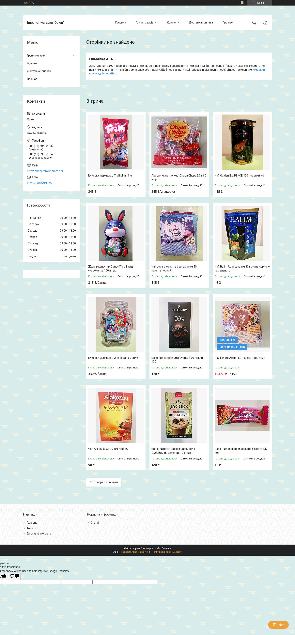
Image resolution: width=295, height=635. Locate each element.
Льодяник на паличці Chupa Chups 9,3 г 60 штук (178, 177)
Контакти (173, 22)
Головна (120, 22)
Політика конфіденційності (167, 551)
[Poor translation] (14, 576)
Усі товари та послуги (104, 482)
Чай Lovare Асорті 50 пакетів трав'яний (240, 357)
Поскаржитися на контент (135, 551)
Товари (31, 528)
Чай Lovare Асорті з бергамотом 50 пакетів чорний (174, 268)
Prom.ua (166, 548)
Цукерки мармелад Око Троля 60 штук (113, 357)
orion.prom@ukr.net (39, 182)
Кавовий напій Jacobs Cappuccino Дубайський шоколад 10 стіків (173, 450)
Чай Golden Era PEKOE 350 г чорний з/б (240, 175)
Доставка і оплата (201, 22)
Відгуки (32, 63)
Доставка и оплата (39, 533)
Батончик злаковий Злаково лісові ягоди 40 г (241, 450)
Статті (95, 522)
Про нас (228, 22)
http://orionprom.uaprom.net (45, 171)
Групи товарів (144, 22)
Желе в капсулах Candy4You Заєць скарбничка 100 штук (111, 268)
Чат (278, 625)
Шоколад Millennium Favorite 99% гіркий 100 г (177, 359)
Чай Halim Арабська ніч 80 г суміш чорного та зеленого (242, 268)
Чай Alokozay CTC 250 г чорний (108, 448)
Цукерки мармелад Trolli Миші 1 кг (110, 175)
